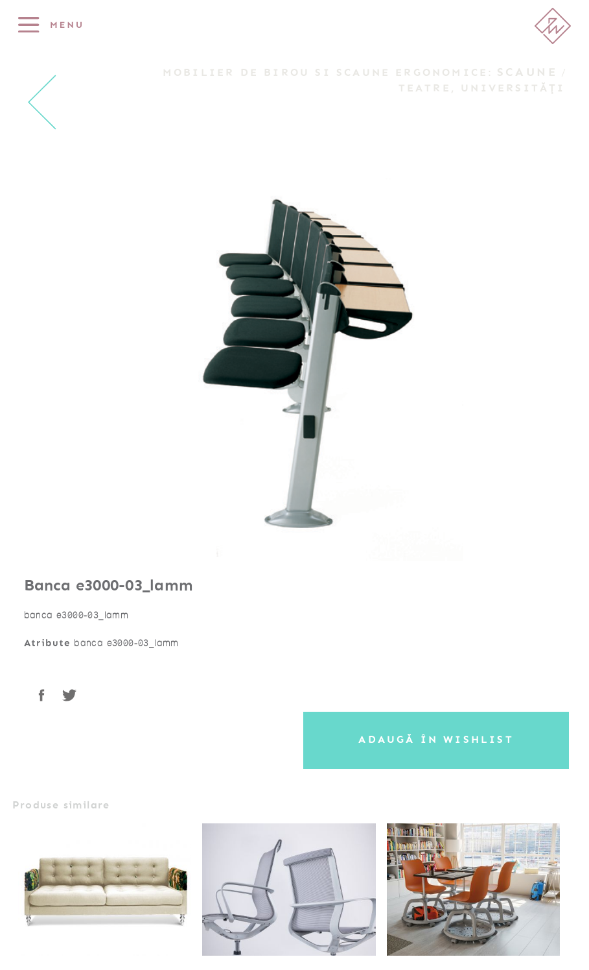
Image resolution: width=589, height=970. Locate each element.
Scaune (528, 72)
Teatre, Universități (482, 88)
